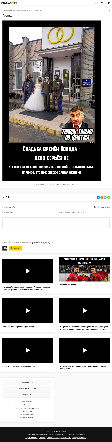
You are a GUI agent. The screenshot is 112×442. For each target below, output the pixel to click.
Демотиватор (40, 184)
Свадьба (50, 184)
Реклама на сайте (26, 418)
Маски (74, 184)
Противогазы (65, 184)
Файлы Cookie (27, 411)
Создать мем (27, 395)
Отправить (15, 248)
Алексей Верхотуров (21, 10)
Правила (27, 405)
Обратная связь (31, 438)
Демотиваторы (35, 10)
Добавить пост (27, 382)
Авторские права (27, 414)
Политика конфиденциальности (27, 408)
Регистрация (27, 402)
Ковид (57, 184)
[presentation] (21, 234)
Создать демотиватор (27, 389)
